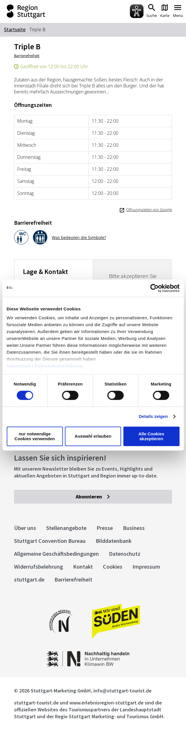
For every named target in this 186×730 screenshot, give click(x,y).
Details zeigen (153, 416)
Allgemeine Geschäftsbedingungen (56, 553)
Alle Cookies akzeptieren (151, 436)
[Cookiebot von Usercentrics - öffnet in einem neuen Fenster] (154, 288)
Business (134, 527)
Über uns (25, 527)
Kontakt (83, 566)
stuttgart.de (29, 579)
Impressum (19, 365)
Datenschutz (124, 553)
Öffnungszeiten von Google (149, 209)
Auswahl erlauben (93, 436)
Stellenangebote (66, 527)
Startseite (15, 29)
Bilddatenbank (114, 540)
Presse (105, 527)
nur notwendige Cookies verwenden (35, 436)
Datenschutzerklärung (59, 365)
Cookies (112, 566)
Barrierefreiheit (27, 56)
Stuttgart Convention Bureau (50, 540)
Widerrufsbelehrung (38, 566)
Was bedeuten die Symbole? (79, 237)
